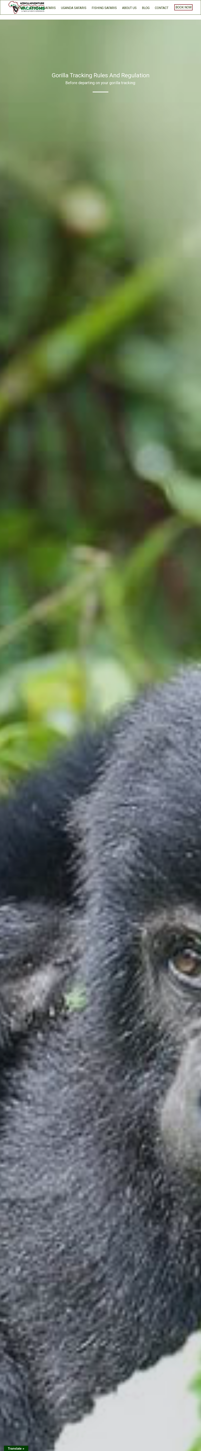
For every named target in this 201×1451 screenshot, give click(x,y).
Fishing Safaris (104, 8)
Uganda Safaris (73, 8)
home (20, 8)
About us (129, 8)
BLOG (146, 8)
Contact (161, 8)
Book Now (183, 7)
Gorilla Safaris (43, 8)
